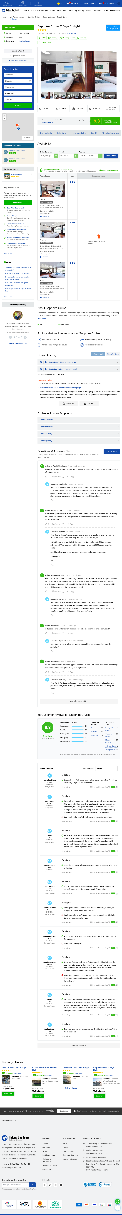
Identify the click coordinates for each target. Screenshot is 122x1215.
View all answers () (79, 701)
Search (18, 106)
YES (113, 787)
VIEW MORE (8, 253)
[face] (44, 1185)
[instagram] (55, 1185)
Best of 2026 (68, 10)
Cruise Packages (41, 10)
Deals (101, 3)
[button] (10, 337)
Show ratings (66, 787)
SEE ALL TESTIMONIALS (18, 343)
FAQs (65, 1143)
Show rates (111, 156)
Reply (70, 476)
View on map (68, 403)
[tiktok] (50, 1185)
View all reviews (79, 1045)
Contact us (64, 1111)
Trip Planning (79, 10)
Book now (8, 1094)
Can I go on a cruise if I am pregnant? (18, 273)
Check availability (46, 133)
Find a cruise (29, 10)
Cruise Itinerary (62, 133)
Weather (66, 1147)
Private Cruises (55, 10)
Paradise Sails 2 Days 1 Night (76, 1068)
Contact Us (97, 10)
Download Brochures (70, 1155)
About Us (45, 1143)
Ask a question (111, 452)
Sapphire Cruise (24, 41)
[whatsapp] (117, 1201)
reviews (113, 122)
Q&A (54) (94, 133)
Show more (45, 216)
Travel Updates (68, 1151)
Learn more (17, 202)
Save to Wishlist (18, 51)
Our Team (46, 1147)
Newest (99, 768)
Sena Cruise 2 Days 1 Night (14, 1068)
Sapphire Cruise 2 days (17, 151)
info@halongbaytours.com (11, 1167)
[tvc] (55, 1204)
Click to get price (115, 27)
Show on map (71, 33)
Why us (45, 1151)
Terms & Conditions (49, 1165)
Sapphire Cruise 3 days (17, 159)
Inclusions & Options (79, 133)
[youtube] (61, 1185)
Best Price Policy (48, 1155)
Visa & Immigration (70, 1159)
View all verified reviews (110, 133)
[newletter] (32, 1184)
